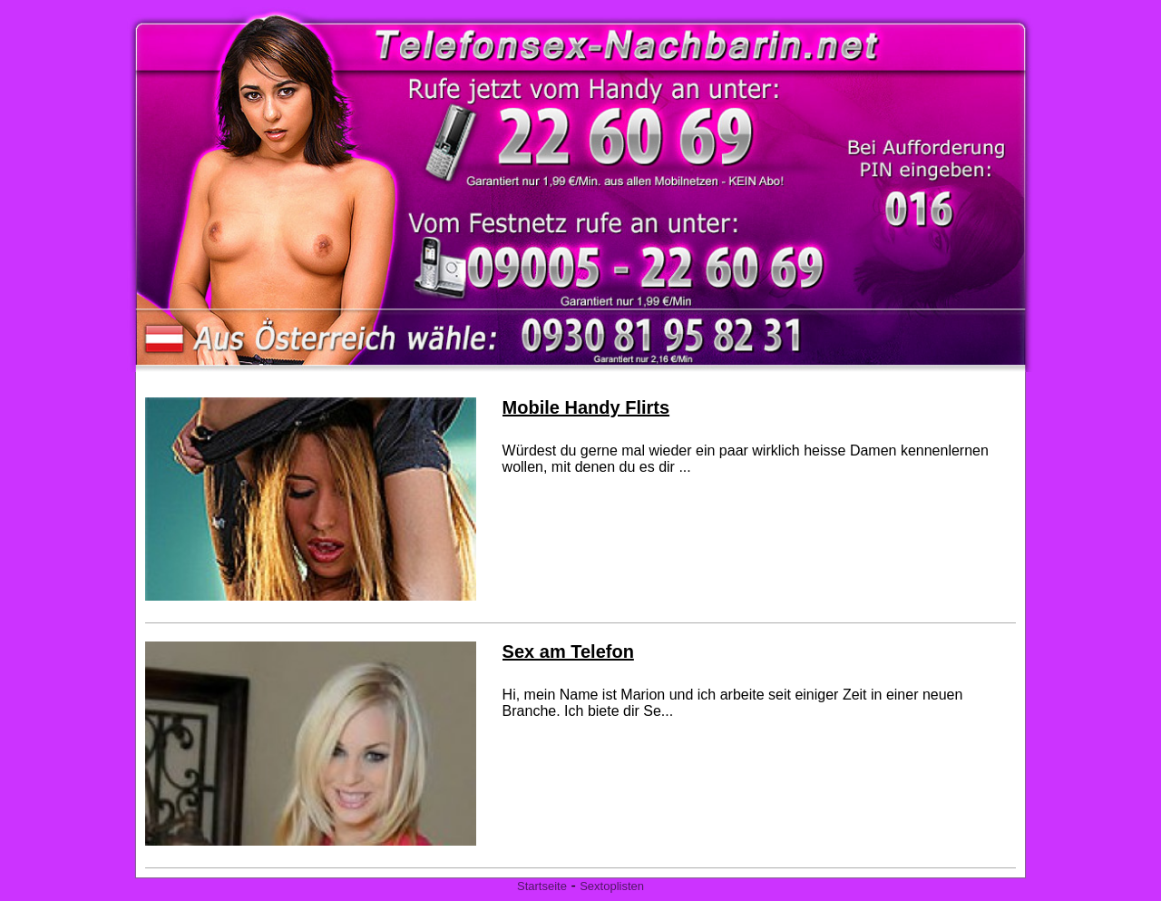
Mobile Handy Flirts (585, 407)
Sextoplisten (612, 886)
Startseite (542, 886)
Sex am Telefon (568, 651)
